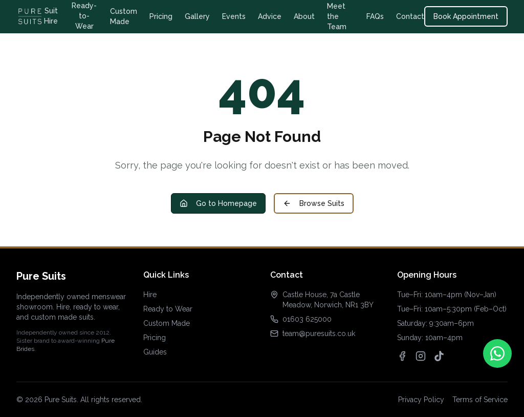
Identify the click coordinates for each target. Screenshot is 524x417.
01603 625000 (307, 319)
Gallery (197, 16)
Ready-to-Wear (84, 16)
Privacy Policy (421, 399)
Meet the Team (336, 16)
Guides (155, 352)
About (304, 16)
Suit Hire (51, 16)
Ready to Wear (167, 309)
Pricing (160, 16)
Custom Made (123, 16)
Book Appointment (465, 16)
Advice (269, 16)
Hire (150, 294)
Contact (410, 16)
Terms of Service (480, 399)
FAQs (375, 16)
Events (234, 16)
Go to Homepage (218, 203)
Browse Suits (313, 203)
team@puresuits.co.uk (318, 333)
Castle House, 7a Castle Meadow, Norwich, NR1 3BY (328, 299)
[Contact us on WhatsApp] (497, 353)
